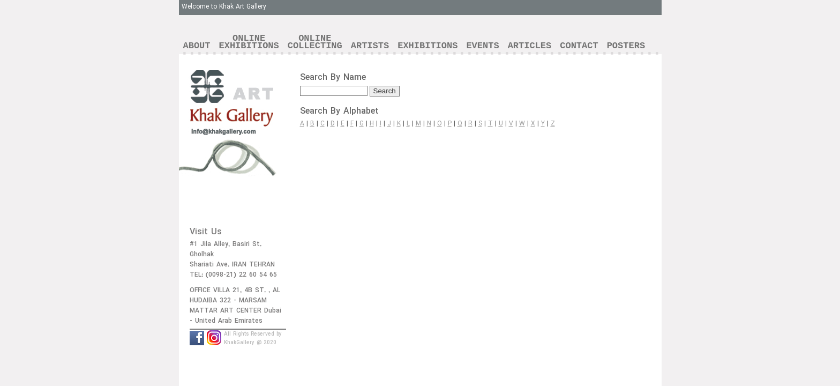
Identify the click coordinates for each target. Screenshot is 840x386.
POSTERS (626, 46)
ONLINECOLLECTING (315, 42)
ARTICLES (530, 46)
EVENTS (482, 46)
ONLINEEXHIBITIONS (249, 42)
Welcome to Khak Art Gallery (224, 7)
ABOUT (197, 46)
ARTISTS (370, 46)
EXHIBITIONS (428, 46)
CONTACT (579, 46)
